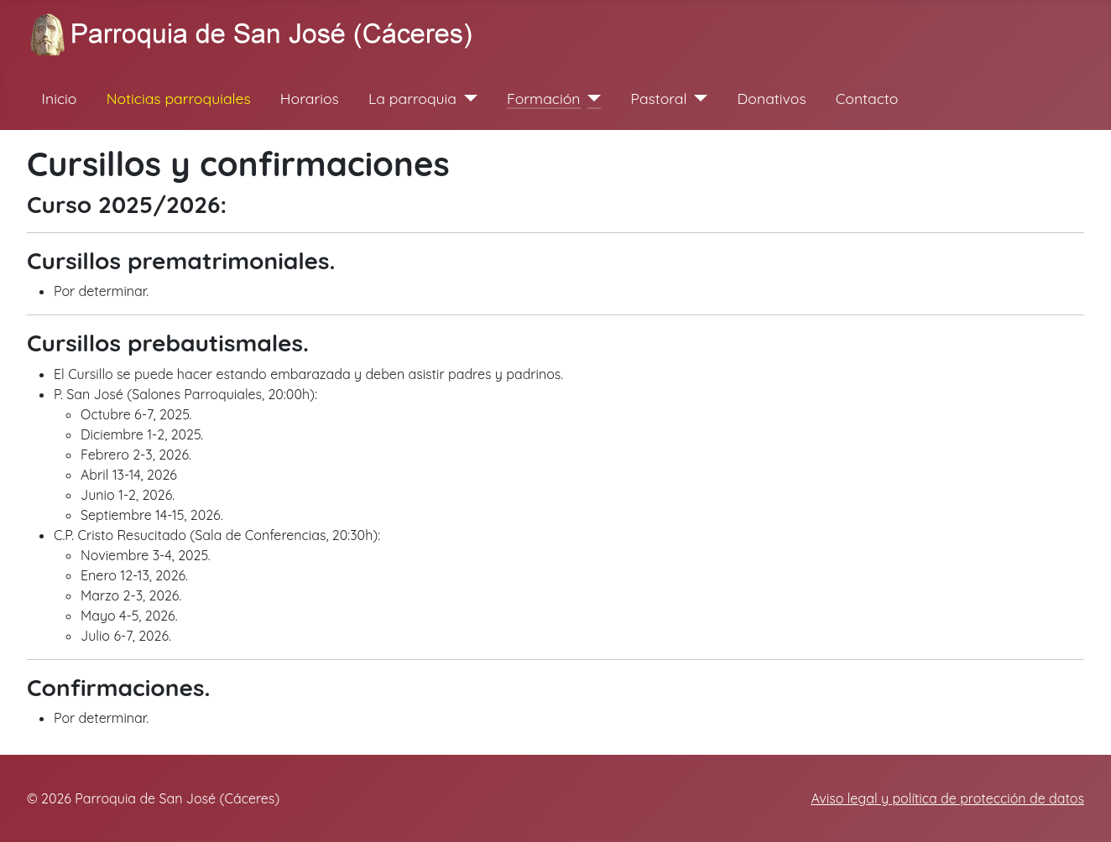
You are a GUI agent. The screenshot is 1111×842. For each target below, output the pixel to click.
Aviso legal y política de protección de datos (947, 798)
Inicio (59, 98)
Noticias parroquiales (179, 98)
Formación (543, 98)
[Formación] (591, 98)
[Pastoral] (697, 98)
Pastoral (658, 98)
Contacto (867, 98)
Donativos (772, 98)
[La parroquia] (466, 98)
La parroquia (412, 98)
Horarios (309, 98)
